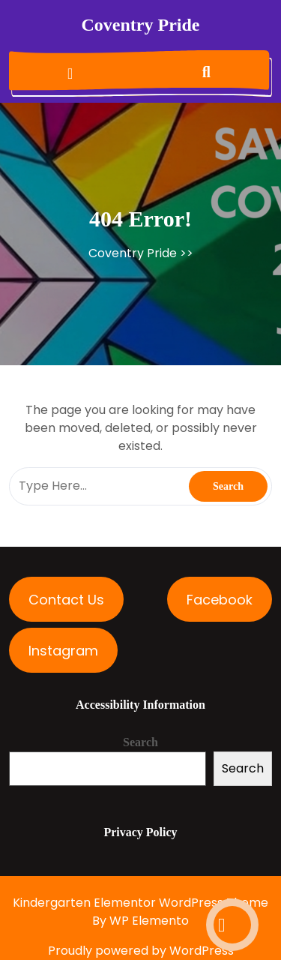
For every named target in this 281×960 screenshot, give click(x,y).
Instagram (63, 650)
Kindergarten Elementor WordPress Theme (140, 902)
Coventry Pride (141, 24)
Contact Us (66, 599)
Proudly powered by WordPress (141, 950)
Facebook (220, 599)
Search (140, 742)
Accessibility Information (140, 704)
